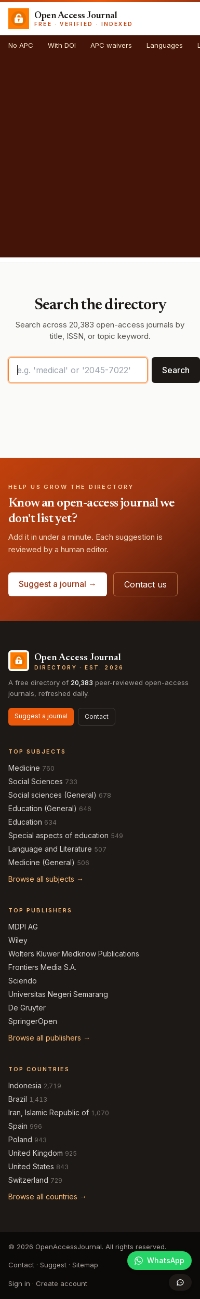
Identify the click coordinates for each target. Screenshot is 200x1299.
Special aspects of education (58, 835)
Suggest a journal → (58, 584)
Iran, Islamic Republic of (48, 1112)
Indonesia (25, 1085)
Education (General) (42, 808)
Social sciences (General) (52, 794)
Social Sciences (35, 781)
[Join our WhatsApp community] (159, 1260)
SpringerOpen (32, 1021)
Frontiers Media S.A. (42, 967)
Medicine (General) (41, 862)
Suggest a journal (41, 716)
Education (25, 821)
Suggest (53, 1265)
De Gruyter (27, 1007)
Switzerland (28, 1179)
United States (31, 1166)
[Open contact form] (180, 1282)
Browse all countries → (47, 1196)
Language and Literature (50, 848)
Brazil (17, 1099)
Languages (164, 45)
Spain (18, 1126)
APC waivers (111, 45)
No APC (20, 45)
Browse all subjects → (46, 878)
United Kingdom (35, 1152)
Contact (97, 716)
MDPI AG (23, 926)
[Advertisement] (97, 160)
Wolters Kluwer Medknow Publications (73, 953)
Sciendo (22, 980)
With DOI (62, 45)
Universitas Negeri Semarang (58, 994)
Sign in (19, 1283)
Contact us (145, 584)
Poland (20, 1139)
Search (176, 370)
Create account (61, 1283)
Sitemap (85, 1265)
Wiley (18, 940)
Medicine (24, 767)
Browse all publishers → (49, 1037)
